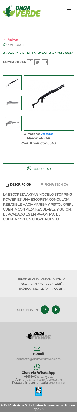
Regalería (40, 288)
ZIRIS (40, 409)
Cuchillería (54, 283)
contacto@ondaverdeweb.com (38, 359)
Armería (59, 278)
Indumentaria (28, 278)
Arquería (57, 288)
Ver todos (47, 133)
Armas (15, 45)
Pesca (24, 283)
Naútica (25, 288)
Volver (10, 40)
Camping (37, 283)
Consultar (38, 168)
